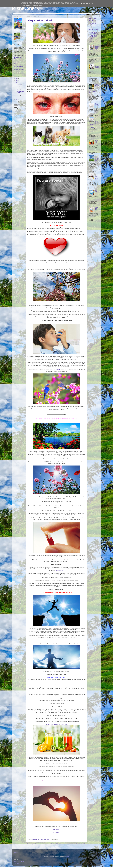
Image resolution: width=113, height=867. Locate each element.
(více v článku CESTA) (55, 369)
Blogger (67, 856)
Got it (91, 3)
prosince (19, 84)
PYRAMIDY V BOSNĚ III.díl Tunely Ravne (94, 36)
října (18, 86)
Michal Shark (25, 8)
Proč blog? (91, 27)
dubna (18, 89)
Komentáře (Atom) (41, 846)
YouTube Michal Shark (19, 863)
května (18, 87)
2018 (17, 80)
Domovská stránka (57, 844)
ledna (18, 96)
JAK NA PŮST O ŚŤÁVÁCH (96, 142)
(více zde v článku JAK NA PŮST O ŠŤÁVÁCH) (56, 724)
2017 (17, 82)
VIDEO (90, 38)
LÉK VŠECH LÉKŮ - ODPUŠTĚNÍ (96, 193)
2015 (17, 101)
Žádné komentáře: (45, 839)
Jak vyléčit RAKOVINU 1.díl (97, 105)
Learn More (84, 3)
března (18, 95)
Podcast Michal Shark (19, 69)
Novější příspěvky (32, 844)
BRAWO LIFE (17, 852)
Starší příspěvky (81, 844)
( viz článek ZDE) (59, 570)
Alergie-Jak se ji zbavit (40, 20)
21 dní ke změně (56, 829)
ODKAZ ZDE (56, 832)
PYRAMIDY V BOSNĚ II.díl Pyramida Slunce (94, 33)
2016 (17, 99)
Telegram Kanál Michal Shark (17, 64)
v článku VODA (60, 168)
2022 (17, 74)
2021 (17, 76)
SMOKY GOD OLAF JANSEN (96, 210)
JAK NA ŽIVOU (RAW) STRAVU (92, 23)
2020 (17, 78)
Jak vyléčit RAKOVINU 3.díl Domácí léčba (97, 158)
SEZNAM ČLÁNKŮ (93, 20)
